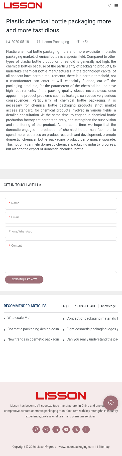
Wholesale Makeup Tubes (18, 318)
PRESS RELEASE (85, 306)
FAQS (65, 306)
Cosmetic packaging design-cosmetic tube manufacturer (33, 329)
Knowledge (108, 306)
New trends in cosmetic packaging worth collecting (33, 339)
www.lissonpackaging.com (76, 447)
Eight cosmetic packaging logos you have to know (92, 329)
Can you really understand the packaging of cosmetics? (92, 339)
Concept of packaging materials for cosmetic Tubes (92, 318)
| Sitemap (103, 447)
